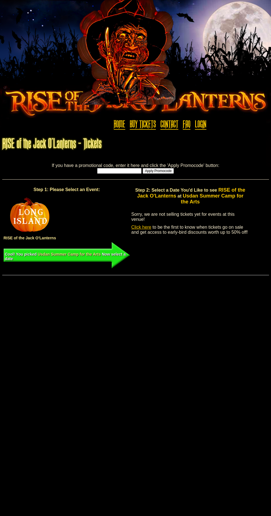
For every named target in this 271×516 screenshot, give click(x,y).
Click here (141, 227)
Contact (169, 124)
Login (200, 124)
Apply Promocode (158, 171)
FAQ (186, 124)
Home (119, 124)
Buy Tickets (143, 124)
